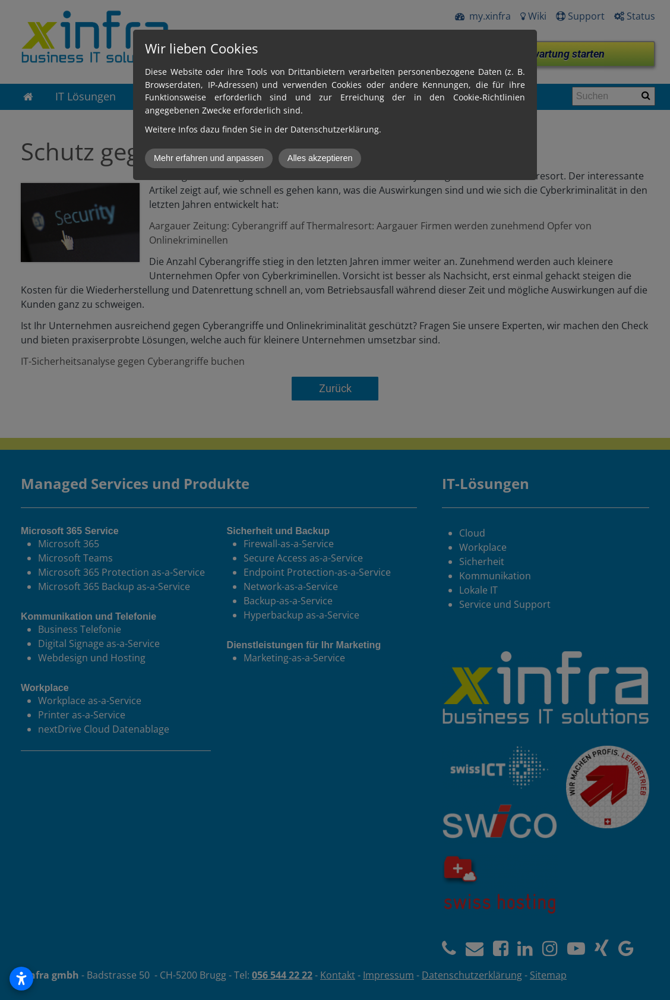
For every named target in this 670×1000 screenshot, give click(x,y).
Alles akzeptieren (320, 158)
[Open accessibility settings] (21, 978)
